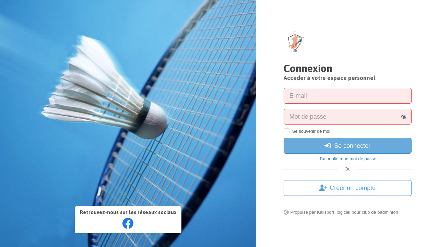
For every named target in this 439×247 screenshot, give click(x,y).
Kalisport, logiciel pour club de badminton (357, 212)
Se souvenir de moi (311, 131)
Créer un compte (347, 188)
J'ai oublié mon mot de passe (347, 158)
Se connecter (347, 145)
